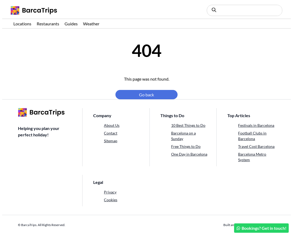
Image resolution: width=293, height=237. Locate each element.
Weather (91, 23)
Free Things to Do (186, 146)
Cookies (110, 200)
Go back (146, 94)
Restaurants (48, 23)
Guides (71, 23)
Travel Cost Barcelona (256, 146)
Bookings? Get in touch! (261, 228)
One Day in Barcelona (189, 154)
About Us (111, 125)
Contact (110, 133)
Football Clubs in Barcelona (252, 136)
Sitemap (110, 141)
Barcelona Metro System (252, 157)
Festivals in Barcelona (256, 125)
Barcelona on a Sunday (183, 136)
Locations (22, 23)
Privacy (110, 192)
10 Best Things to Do (188, 125)
